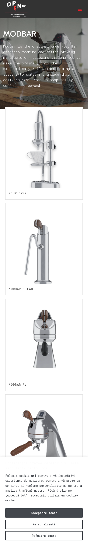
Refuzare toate (44, 536)
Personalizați (44, 524)
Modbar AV (18, 385)
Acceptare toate (44, 513)
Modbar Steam (21, 289)
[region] (44, 500)
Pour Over (18, 193)
